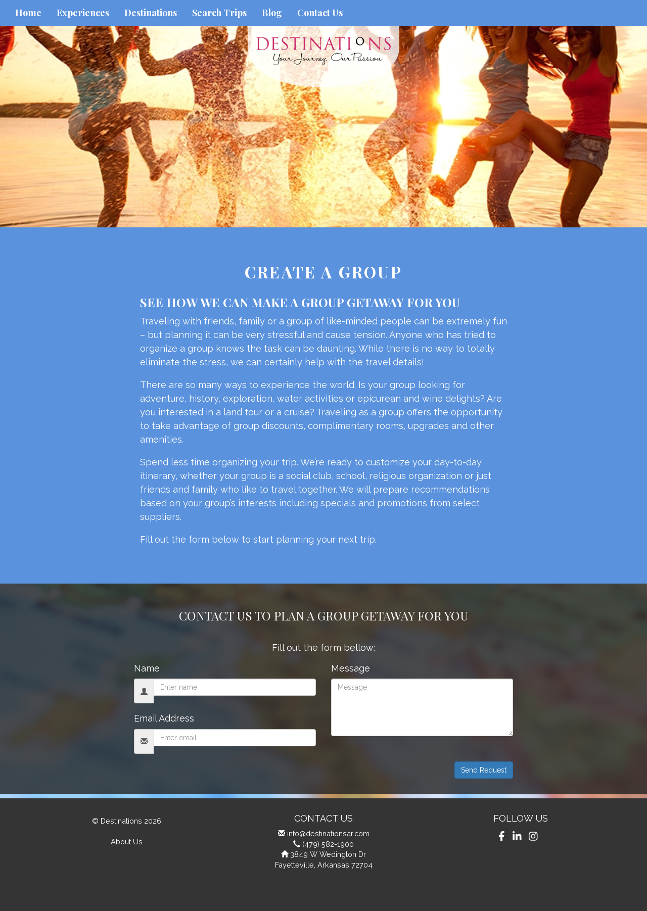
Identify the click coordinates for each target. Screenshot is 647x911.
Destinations (150, 13)
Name (147, 668)
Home (28, 13)
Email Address (164, 718)
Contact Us (320, 13)
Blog (272, 13)
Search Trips (219, 13)
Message (350, 668)
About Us (127, 841)
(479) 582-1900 (328, 844)
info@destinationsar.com (328, 833)
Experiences (83, 13)
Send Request (483, 770)
